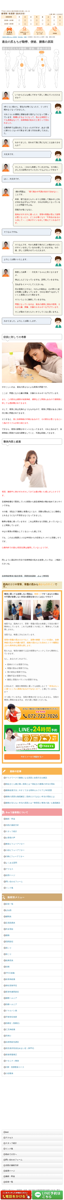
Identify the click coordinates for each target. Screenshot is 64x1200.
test (7, 1132)
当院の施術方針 (12, 825)
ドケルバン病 (11, 1011)
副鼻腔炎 (9, 960)
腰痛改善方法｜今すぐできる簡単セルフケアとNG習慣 (29, 790)
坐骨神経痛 (10, 979)
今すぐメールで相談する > (32, 757)
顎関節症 (9, 942)
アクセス (9, 869)
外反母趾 (9, 929)
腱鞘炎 (8, 916)
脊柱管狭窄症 (11, 986)
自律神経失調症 (12, 1042)
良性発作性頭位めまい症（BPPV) (20, 1048)
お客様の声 (10, 838)
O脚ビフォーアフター (15, 856)
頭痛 (8, 967)
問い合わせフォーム (14, 882)
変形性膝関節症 (12, 992)
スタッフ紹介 (11, 831)
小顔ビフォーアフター (15, 850)
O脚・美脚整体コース (15, 1067)
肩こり (8, 948)
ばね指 (8, 910)
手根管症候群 (11, 1017)
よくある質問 (11, 863)
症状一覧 (9, 904)
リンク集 (9, 888)
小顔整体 (9, 1073)
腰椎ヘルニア (11, 998)
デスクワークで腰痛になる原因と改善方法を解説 (26, 778)
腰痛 (8, 935)
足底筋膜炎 (10, 923)
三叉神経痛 (10, 1029)
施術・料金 (10, 819)
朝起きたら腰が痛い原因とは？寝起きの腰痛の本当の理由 (30, 784)
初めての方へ (11, 1154)
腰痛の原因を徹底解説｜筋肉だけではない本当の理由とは (30, 797)
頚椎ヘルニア (11, 1004)
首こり (8, 954)
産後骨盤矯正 (11, 1055)
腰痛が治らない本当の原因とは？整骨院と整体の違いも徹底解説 (33, 803)
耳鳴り (8, 1036)
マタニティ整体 (12, 1061)
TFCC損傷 (10, 973)
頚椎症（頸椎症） (13, 1023)
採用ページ (10, 875)
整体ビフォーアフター (15, 844)
